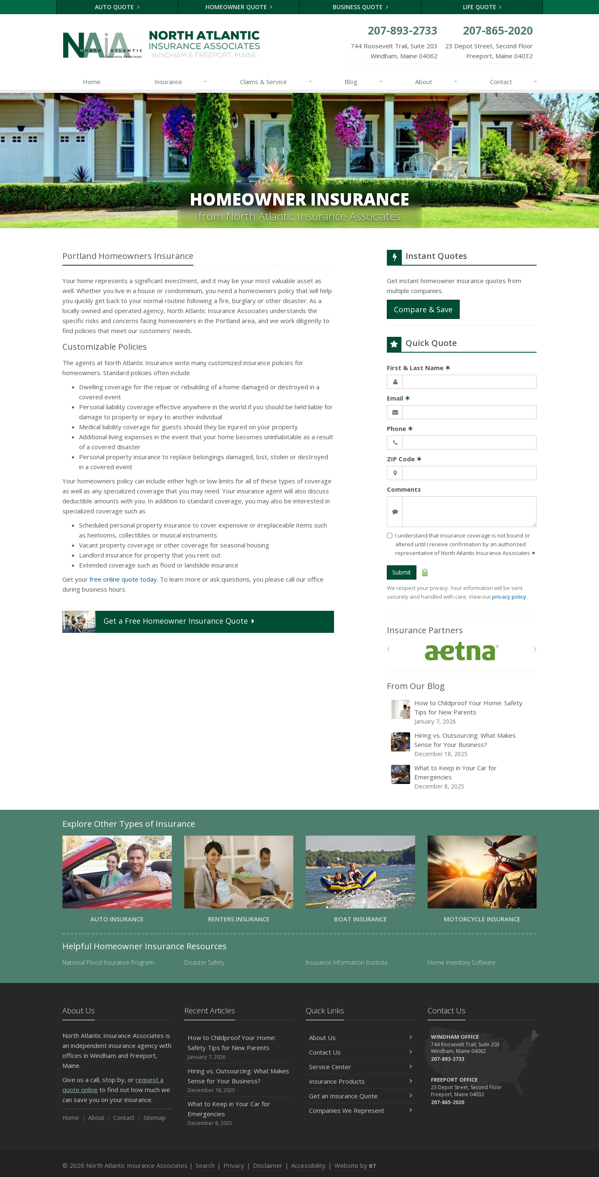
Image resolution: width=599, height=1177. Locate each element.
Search (205, 1165)
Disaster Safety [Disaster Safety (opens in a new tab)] (204, 962)
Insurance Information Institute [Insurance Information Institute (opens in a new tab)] (347, 962)
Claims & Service (276, 81)
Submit (401, 572)
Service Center (360, 1067)
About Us (360, 1037)
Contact (514, 81)
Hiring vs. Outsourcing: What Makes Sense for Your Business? (462, 744)
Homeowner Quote (238, 7)
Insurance (181, 81)
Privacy (233, 1165)
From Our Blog (416, 686)
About (436, 81)
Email (398, 398)
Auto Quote (117, 7)
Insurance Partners (425, 630)
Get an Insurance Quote (360, 1096)
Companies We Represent (360, 1110)
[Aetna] (462, 651)
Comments (404, 489)
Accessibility (308, 1165)
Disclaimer (267, 1165)
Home (92, 81)
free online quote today (123, 579)
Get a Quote (159, 622)
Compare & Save (423, 309)
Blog (363, 81)
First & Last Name (418, 367)
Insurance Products (360, 1081)
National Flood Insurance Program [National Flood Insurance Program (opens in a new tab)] (108, 962)
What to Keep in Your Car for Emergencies (462, 777)
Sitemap (155, 1118)
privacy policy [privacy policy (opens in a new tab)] (509, 596)
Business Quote (360, 7)
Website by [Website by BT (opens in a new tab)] (355, 1165)
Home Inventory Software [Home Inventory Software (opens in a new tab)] (461, 962)
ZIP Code (404, 459)
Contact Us (360, 1052)
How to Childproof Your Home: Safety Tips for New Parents (462, 712)
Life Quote (482, 7)
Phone (400, 428)
